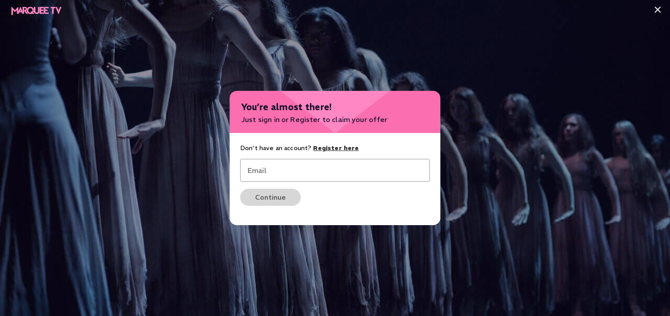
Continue (270, 197)
